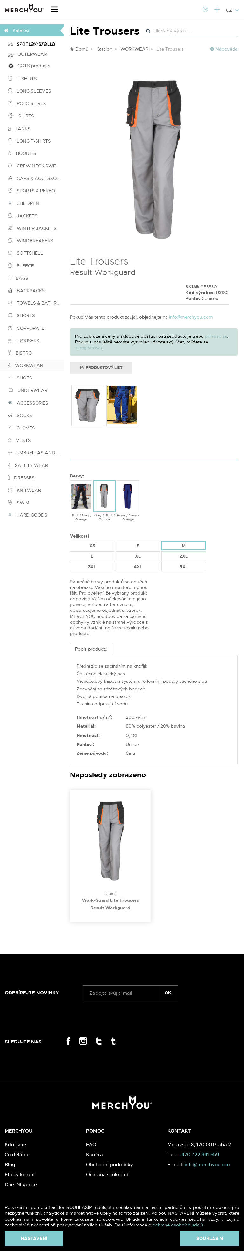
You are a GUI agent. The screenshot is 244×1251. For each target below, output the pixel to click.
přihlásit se (216, 336)
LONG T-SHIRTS (29, 141)
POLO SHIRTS (27, 103)
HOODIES (22, 153)
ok (168, 993)
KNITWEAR (24, 490)
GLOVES (21, 428)
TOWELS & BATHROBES (36, 303)
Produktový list (101, 367)
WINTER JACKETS (32, 228)
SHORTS (21, 315)
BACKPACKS (26, 290)
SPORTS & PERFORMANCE (36, 191)
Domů (79, 49)
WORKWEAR (25, 365)
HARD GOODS (27, 515)
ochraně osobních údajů (177, 1225)
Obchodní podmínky (109, 1165)
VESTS (19, 440)
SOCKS (20, 415)
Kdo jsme (15, 1144)
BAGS (18, 278)
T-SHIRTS (22, 78)
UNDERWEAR (27, 390)
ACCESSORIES (28, 403)
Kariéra (94, 1154)
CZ (232, 10)
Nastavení (34, 1238)
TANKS (19, 128)
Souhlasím (209, 1238)
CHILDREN (23, 203)
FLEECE (21, 266)
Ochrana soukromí (107, 1174)
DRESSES (21, 478)
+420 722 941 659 (199, 1154)
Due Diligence (21, 1185)
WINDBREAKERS (30, 241)
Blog (10, 1165)
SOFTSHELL (25, 253)
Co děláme (17, 1154)
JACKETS (22, 216)
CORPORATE (26, 328)
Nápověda (224, 49)
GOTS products (29, 66)
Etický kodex (19, 1174)
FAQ (91, 1144)
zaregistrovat (88, 347)
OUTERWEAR (27, 54)
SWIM (18, 502)
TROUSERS (23, 340)
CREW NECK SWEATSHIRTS (36, 166)
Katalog (104, 49)
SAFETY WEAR (28, 465)
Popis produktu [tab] (91, 649)
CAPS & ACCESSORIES (36, 178)
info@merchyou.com (191, 317)
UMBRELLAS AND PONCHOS (36, 453)
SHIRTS (21, 116)
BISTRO (20, 353)
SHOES (20, 378)
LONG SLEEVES (29, 91)
